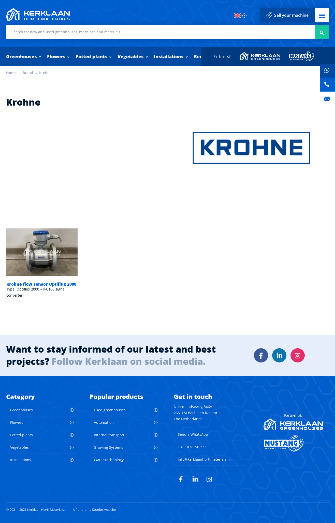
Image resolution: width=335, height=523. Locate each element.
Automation (104, 422)
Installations (169, 56)
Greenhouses (21, 56)
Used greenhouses (110, 410)
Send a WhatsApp (193, 434)
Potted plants (91, 56)
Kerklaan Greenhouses (260, 56)
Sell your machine (291, 15)
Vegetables (131, 56)
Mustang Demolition (301, 56)
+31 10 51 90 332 (192, 446)
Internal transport (109, 434)
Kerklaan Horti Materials (38, 14)
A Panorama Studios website (94, 509)
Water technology (109, 459)
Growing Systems (108, 447)
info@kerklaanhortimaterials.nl (204, 459)
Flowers (56, 56)
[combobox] (167, 32)
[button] (322, 15)
